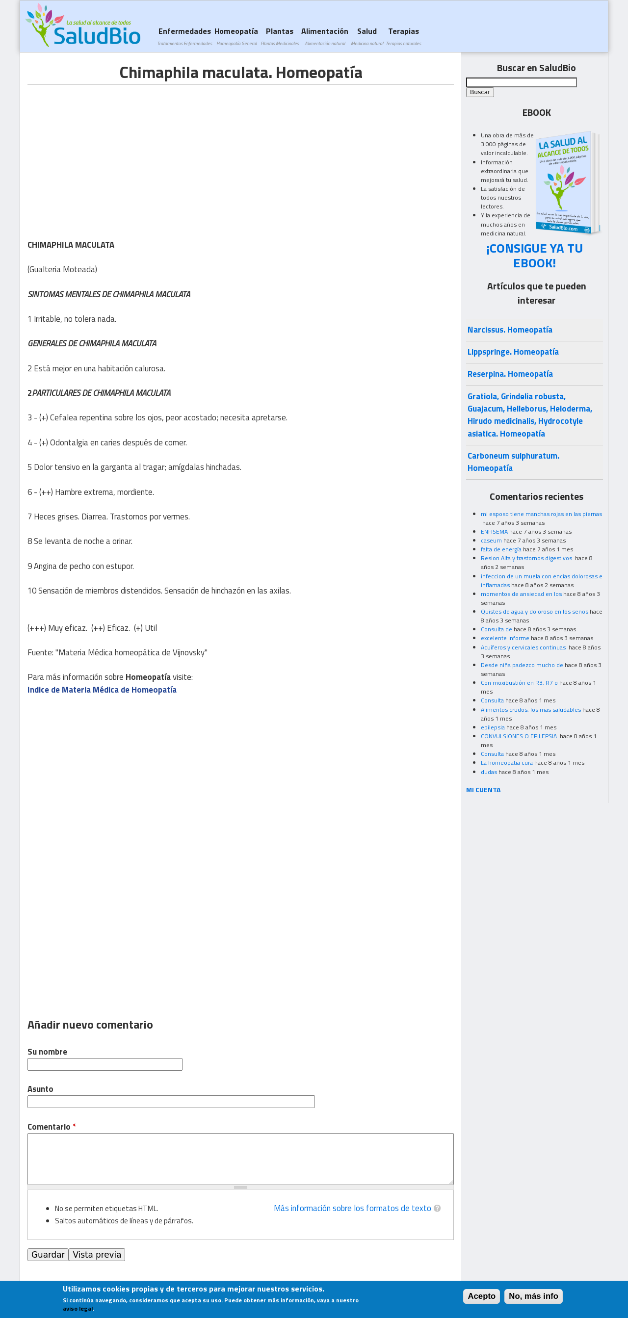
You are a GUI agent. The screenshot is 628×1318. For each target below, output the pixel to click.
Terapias (403, 36)
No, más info (533, 1296)
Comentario (51, 1127)
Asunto (40, 1089)
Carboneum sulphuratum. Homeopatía (513, 461)
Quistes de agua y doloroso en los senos (534, 611)
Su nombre (47, 1052)
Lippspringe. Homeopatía (513, 351)
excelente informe (505, 638)
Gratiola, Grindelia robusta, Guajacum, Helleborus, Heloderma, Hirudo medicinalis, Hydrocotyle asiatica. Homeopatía (530, 415)
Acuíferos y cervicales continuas (524, 647)
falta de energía (501, 549)
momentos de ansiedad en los (521, 593)
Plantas (280, 36)
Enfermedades (184, 36)
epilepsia (493, 727)
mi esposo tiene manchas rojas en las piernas (541, 513)
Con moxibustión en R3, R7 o (519, 682)
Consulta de (496, 629)
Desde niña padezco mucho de (522, 665)
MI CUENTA (483, 789)
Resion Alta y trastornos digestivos (527, 558)
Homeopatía (236, 36)
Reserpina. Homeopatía (510, 373)
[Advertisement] (109, 153)
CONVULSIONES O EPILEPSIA (519, 736)
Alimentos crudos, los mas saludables (531, 709)
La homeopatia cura (507, 762)
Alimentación (324, 36)
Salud (367, 36)
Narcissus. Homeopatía (510, 329)
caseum (491, 540)
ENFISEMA (494, 531)
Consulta (492, 700)
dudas (489, 771)
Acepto (482, 1296)
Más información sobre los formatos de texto (352, 1208)
